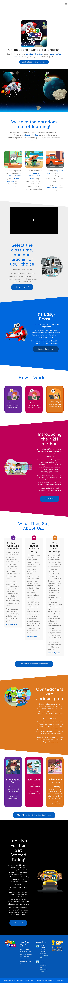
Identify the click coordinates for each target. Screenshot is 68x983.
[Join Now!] (18, 923)
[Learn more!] (49, 499)
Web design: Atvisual (28, 980)
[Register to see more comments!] (34, 664)
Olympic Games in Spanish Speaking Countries (43, 949)
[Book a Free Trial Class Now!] (34, 62)
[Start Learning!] (22, 287)
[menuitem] (66, 4)
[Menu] (66, 4)
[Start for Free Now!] (46, 349)
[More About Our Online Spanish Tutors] (34, 815)
